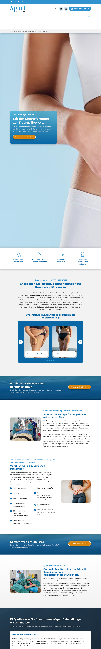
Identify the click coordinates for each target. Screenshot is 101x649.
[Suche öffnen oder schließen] (56, 8)
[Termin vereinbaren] (80, 9)
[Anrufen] (66, 9)
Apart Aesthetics (15, 23)
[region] (50, 334)
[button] (36, 334)
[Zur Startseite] (17, 9)
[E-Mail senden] (61, 9)
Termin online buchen (24, 129)
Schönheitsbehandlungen (28, 23)
